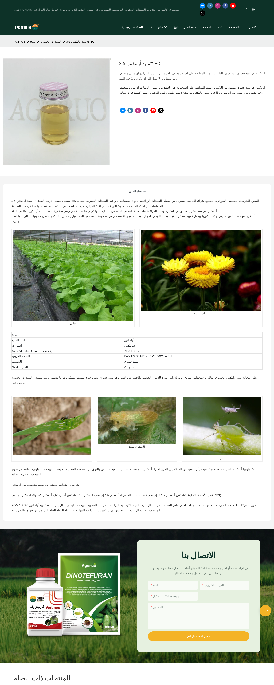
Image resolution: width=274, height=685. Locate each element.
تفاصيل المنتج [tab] (137, 191)
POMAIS (19, 41)
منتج (33, 41)
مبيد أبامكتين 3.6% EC (80, 41)
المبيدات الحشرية (50, 41)
